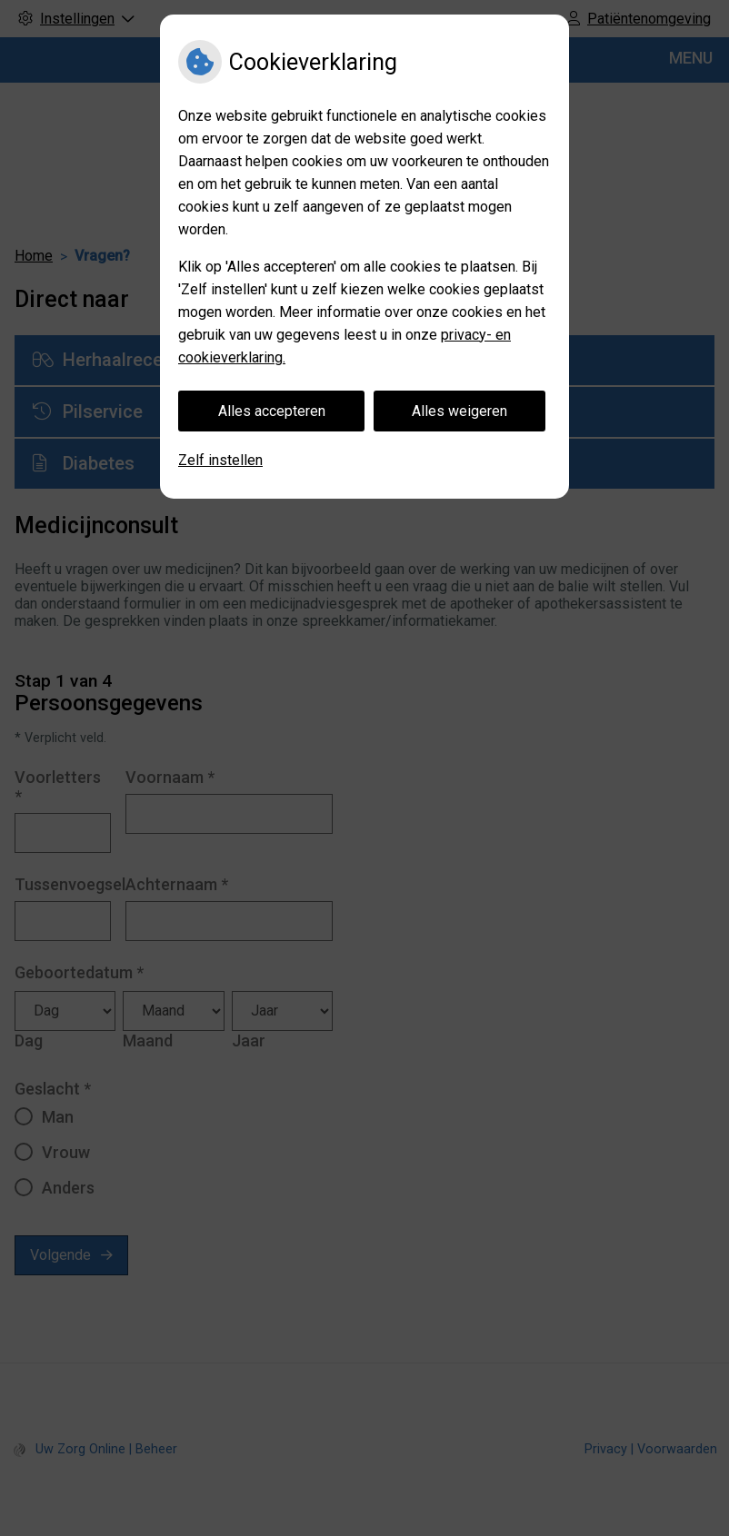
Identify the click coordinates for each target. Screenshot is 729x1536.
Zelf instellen (220, 460)
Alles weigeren (459, 411)
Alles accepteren (271, 411)
